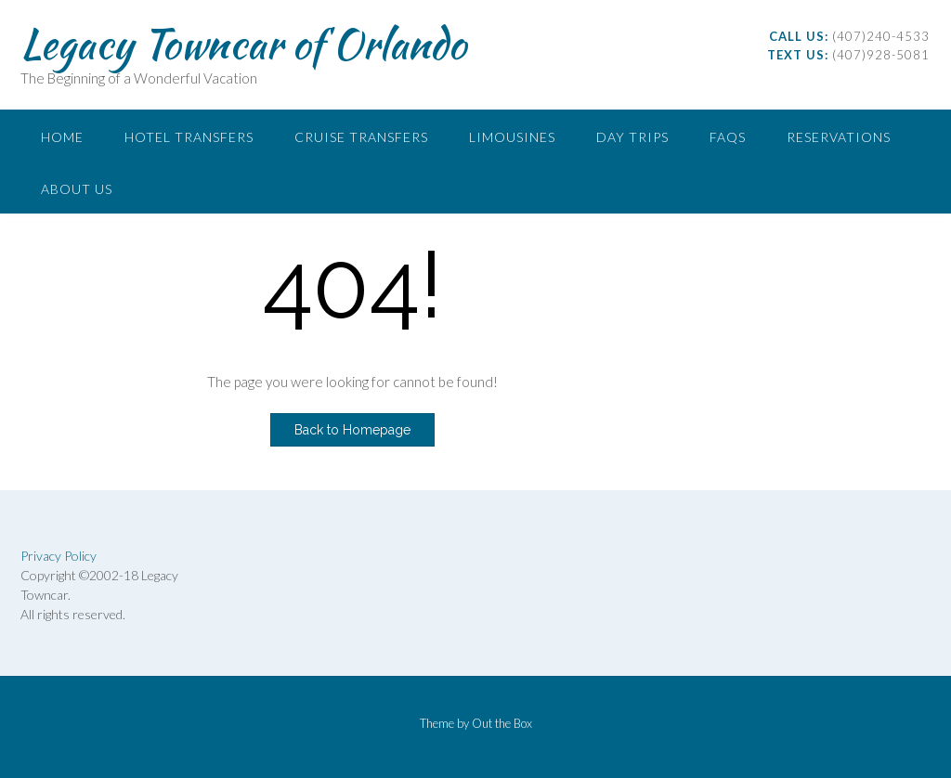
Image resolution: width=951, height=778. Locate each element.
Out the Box (502, 723)
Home (62, 137)
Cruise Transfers (361, 137)
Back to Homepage (352, 429)
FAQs (728, 137)
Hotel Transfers (189, 137)
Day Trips (632, 137)
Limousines (512, 137)
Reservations (839, 137)
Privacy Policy (58, 556)
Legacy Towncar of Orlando (243, 43)
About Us (76, 189)
